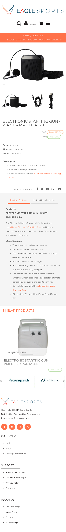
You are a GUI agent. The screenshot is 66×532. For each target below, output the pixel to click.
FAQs (8, 448)
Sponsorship (11, 522)
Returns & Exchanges (15, 477)
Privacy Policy (12, 483)
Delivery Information (15, 453)
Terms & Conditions (15, 472)
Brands (9, 517)
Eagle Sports (25, 410)
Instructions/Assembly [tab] (45, 200)
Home (26, 35)
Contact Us (10, 488)
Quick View (18, 353)
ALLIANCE (37, 35)
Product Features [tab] (18, 200)
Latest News (11, 512)
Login (8, 443)
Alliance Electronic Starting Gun (25, 227)
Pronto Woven (34, 414)
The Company (12, 506)
